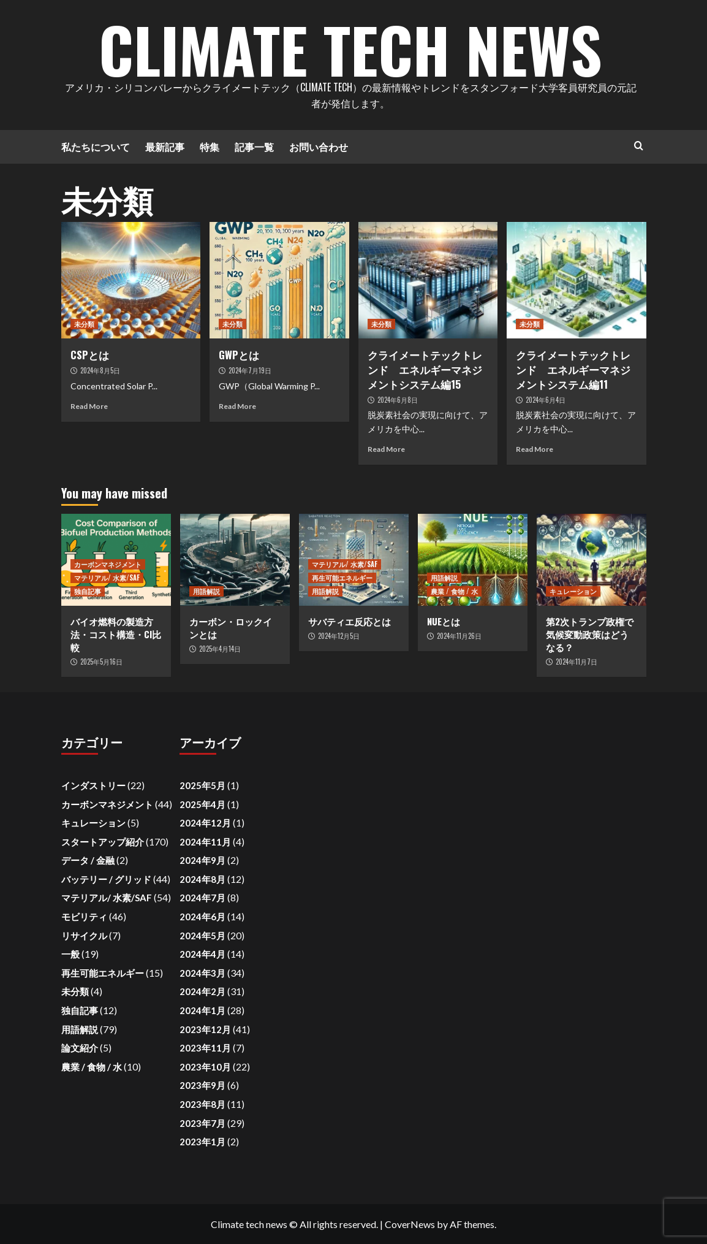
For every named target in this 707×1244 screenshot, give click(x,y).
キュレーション (573, 591)
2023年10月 (205, 1066)
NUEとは (443, 621)
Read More (89, 406)
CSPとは (89, 354)
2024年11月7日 (576, 661)
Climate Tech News (350, 49)
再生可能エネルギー (342, 577)
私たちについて (95, 146)
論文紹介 (79, 1047)
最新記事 (164, 146)
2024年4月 (202, 954)
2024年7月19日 (250, 370)
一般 (70, 954)
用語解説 (206, 591)
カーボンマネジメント (108, 564)
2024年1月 (202, 1010)
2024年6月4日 (545, 400)
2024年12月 (205, 822)
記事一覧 (254, 146)
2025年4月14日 (220, 649)
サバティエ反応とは (349, 621)
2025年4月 (202, 804)
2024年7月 (202, 897)
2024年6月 (202, 916)
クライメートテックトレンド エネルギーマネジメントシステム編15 (425, 369)
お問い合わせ (318, 146)
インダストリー (93, 785)
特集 (209, 146)
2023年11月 (205, 1047)
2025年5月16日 (101, 661)
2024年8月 (202, 879)
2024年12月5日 (339, 636)
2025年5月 (202, 785)
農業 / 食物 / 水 (454, 591)
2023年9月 (202, 1085)
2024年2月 (202, 991)
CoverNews (410, 1224)
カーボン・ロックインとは (230, 627)
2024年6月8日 (397, 400)
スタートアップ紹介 (102, 841)
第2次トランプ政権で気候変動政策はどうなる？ (589, 634)
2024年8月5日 (100, 370)
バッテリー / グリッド (106, 879)
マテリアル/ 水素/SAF (107, 577)
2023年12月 (205, 1029)
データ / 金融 (88, 860)
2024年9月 (202, 860)
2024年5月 (202, 935)
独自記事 (87, 591)
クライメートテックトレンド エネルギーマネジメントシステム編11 (573, 369)
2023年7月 (202, 1123)
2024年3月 (202, 973)
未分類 (84, 324)
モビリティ (84, 916)
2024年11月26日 (459, 636)
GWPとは (239, 354)
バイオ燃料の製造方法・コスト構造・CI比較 (115, 634)
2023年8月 (202, 1104)
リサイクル (84, 935)
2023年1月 (202, 1141)
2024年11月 (205, 841)
